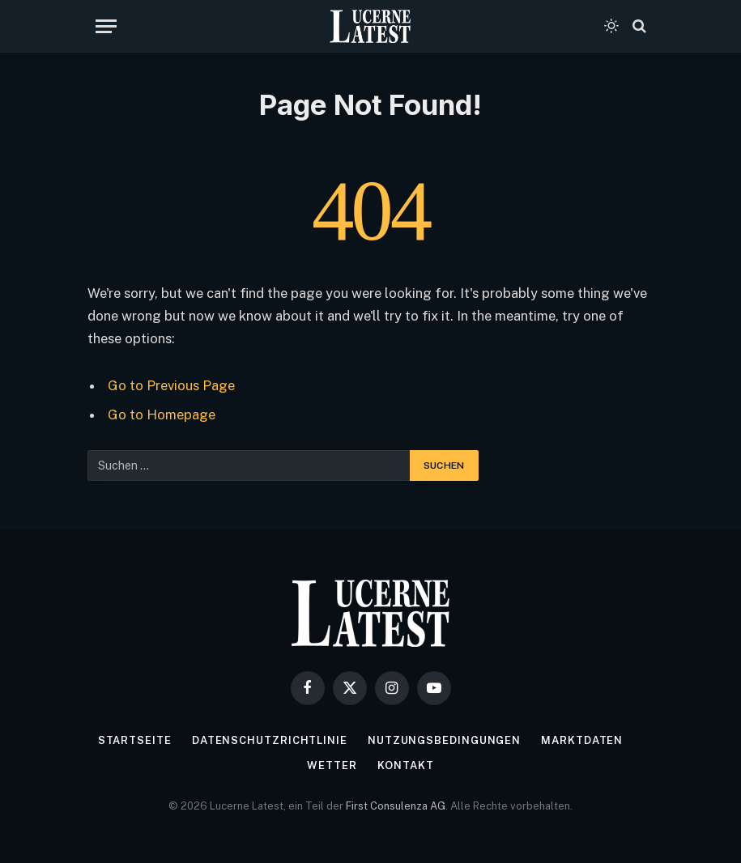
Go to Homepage (161, 414)
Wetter (331, 765)
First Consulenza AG (395, 806)
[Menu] (106, 26)
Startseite (135, 740)
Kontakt (405, 765)
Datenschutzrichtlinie (269, 740)
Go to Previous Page (171, 385)
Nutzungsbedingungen (444, 740)
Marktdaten (582, 740)
